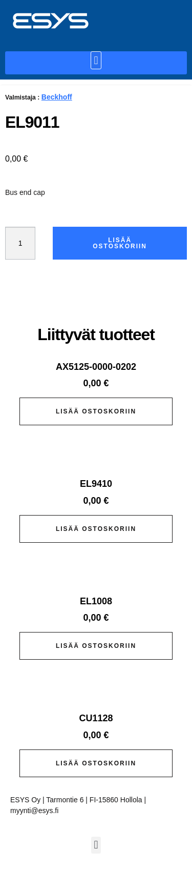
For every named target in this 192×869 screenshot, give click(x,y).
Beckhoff (56, 97)
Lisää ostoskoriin (120, 243)
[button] (96, 60)
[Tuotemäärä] (20, 243)
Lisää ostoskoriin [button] (96, 411)
